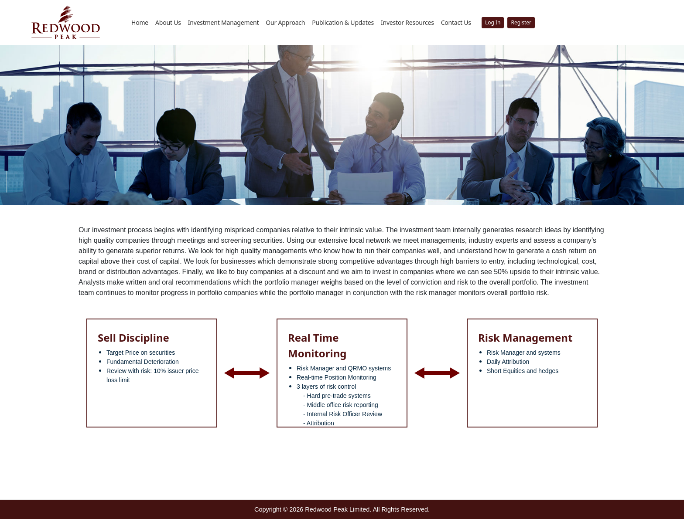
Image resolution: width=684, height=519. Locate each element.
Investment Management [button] (223, 22)
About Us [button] (168, 22)
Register (521, 22)
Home (139, 22)
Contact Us (456, 22)
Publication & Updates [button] (343, 22)
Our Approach (285, 22)
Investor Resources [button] (407, 22)
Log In (493, 22)
